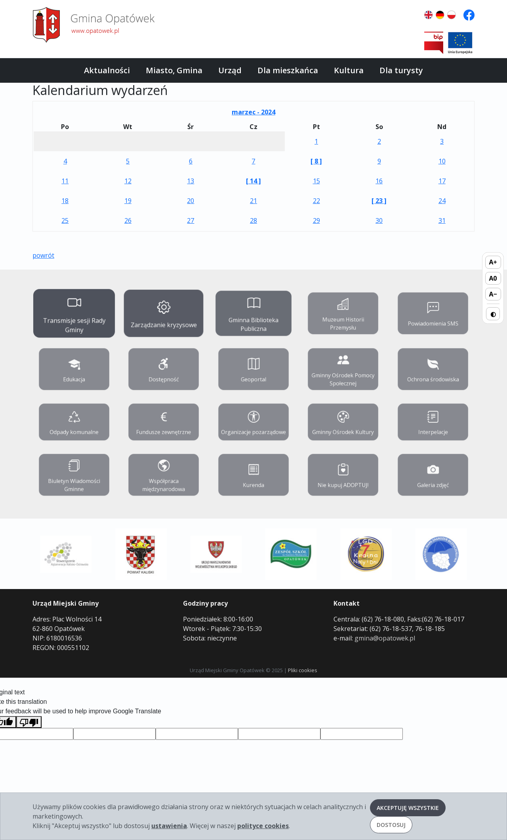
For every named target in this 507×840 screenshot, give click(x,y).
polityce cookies (263, 825)
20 (190, 200)
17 (442, 181)
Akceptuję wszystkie (408, 807)
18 (65, 200)
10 (442, 161)
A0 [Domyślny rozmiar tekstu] (493, 278)
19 (128, 200)
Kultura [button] (349, 70)
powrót (43, 255)
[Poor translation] (29, 722)
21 (253, 200)
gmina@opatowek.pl (385, 638)
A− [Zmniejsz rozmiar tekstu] (493, 294)
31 (442, 220)
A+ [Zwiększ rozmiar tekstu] (493, 262)
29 (316, 220)
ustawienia (169, 825)
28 (253, 220)
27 (190, 220)
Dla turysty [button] (401, 70)
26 (128, 220)
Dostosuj (391, 825)
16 (379, 181)
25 (65, 220)
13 (190, 181)
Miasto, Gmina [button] (174, 70)
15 (316, 181)
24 (442, 200)
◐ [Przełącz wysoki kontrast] (493, 313)
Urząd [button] (230, 70)
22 (316, 200)
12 (128, 181)
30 (379, 220)
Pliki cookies (302, 670)
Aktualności (107, 70)
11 (65, 181)
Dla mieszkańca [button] (287, 70)
